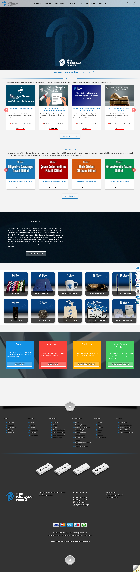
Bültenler (77, 440)
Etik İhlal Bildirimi (125, 430)
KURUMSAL (38, 3)
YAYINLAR (71, 3)
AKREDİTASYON (59, 3)
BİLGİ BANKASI (83, 3)
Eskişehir (100, 427)
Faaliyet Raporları (80, 437)
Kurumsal (10, 425)
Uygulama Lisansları (81, 432)
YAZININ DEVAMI (36, 254)
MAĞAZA (93, 3)
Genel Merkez (102, 437)
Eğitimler (55, 422)
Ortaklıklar (33, 432)
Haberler (55, 427)
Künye (32, 422)
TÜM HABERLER (70, 136)
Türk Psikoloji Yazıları (59, 432)
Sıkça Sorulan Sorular (81, 446)
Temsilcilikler (34, 430)
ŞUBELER (97, 418)
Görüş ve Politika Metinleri (82, 427)
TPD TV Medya (57, 437)
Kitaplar (55, 425)
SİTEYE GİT (20, 364)
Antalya (100, 422)
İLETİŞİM (102, 3)
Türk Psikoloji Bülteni (59, 435)
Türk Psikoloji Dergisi (59, 430)
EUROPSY (48, 3)
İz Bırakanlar (34, 435)
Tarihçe (33, 425)
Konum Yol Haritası (125, 427)
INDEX (6, 418)
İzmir (99, 432)
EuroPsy (10, 430)
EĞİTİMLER (70, 196)
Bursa (99, 425)
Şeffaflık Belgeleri (80, 430)
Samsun (100, 435)
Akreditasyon (11, 427)
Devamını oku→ (20, 128)
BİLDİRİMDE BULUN (86, 364)
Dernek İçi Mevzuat (80, 425)
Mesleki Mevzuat (80, 435)
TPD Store (11, 432)
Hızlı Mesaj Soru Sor (126, 425)
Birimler (33, 427)
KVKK (77, 422)
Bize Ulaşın (123, 422)
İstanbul (100, 430)
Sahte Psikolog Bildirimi (126, 432)
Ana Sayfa (11, 422)
